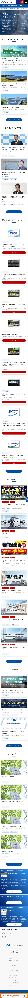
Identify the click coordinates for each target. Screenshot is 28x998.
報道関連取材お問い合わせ (14, 977)
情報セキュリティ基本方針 (14, 972)
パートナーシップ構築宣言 (14, 982)
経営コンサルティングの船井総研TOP (8, 8)
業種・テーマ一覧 (20, 8)
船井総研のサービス (7, 933)
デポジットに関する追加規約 (14, 963)
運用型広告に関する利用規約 (14, 960)
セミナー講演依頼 (14, 980)
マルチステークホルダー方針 (14, 985)
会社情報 (4, 937)
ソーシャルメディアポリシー (14, 970)
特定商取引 (14, 965)
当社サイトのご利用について (14, 958)
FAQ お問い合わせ (14, 975)
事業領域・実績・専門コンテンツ (10, 929)
